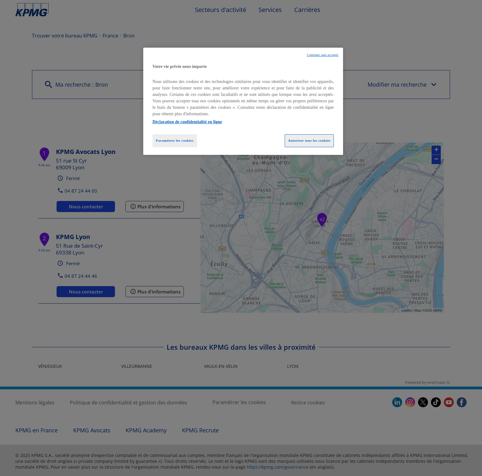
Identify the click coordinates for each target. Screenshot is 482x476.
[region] (243, 101)
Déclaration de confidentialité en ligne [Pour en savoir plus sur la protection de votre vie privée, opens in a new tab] (187, 122)
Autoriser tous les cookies (309, 140)
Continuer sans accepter (322, 55)
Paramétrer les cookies (175, 140)
